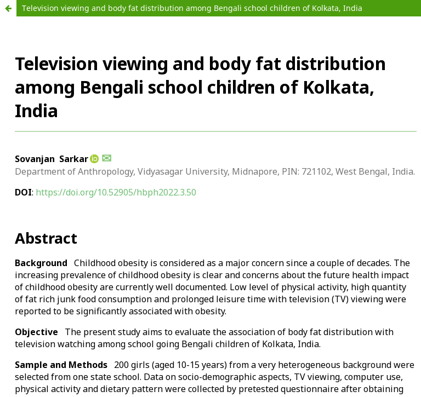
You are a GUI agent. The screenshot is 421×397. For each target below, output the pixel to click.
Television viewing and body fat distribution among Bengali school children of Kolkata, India (192, 8)
